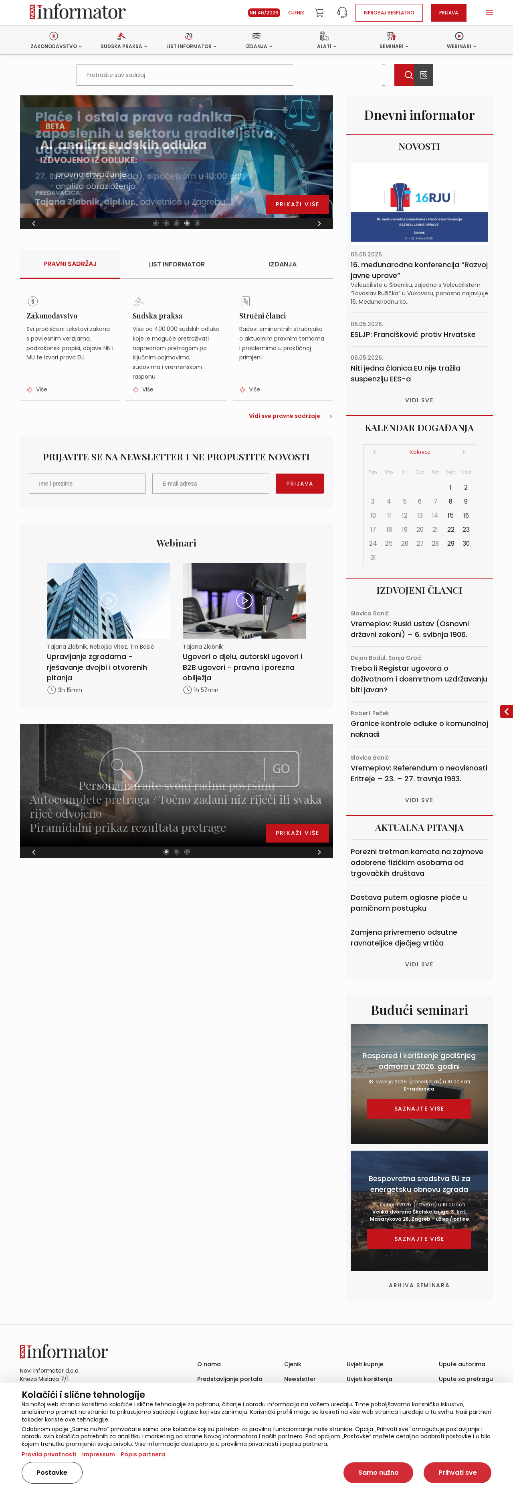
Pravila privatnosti (49, 1454)
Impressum (98, 1454)
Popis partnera (143, 1454)
